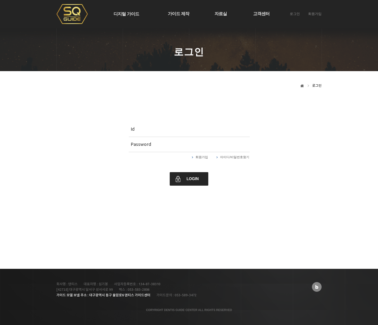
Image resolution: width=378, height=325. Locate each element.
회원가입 (315, 14)
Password (141, 144)
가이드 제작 (178, 13)
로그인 (295, 14)
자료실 (221, 13)
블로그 (317, 287)
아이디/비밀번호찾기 (234, 157)
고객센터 (261, 13)
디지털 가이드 (126, 14)
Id (133, 129)
